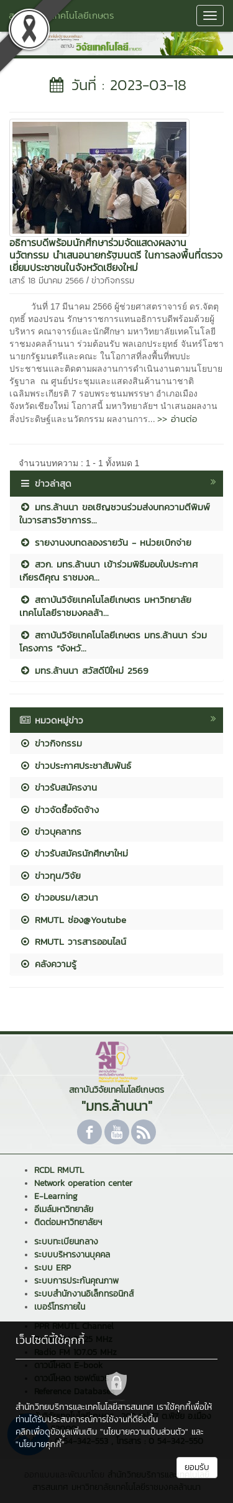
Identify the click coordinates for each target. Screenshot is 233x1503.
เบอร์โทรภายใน (59, 1306)
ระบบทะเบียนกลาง (66, 1241)
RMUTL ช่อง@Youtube (72, 919)
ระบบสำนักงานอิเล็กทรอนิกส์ (84, 1293)
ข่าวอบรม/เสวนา (58, 897)
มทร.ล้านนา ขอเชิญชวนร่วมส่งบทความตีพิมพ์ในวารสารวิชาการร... (114, 513)
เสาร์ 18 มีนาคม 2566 (46, 280)
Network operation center (83, 1183)
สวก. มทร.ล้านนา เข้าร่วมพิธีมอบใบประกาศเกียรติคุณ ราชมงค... (108, 570)
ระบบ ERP (52, 1267)
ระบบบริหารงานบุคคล (72, 1254)
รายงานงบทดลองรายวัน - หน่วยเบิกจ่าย (105, 542)
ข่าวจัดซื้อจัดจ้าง (59, 809)
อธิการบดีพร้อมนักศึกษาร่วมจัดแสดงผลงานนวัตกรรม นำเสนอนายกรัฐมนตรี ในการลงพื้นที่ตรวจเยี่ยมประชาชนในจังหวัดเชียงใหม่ (115, 255)
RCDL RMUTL (59, 1170)
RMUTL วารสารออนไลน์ (72, 941)
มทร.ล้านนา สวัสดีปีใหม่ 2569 (83, 670)
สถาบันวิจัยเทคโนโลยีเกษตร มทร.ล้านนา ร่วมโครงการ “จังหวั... (113, 641)
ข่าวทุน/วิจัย (50, 875)
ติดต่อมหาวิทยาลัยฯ (68, 1222)
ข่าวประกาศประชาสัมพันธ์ (75, 765)
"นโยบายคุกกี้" (40, 1444)
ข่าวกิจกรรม (112, 280)
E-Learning (56, 1196)
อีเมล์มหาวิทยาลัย (63, 1209)
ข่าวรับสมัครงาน (58, 787)
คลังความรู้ (47, 964)
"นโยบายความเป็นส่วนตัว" (144, 1431)
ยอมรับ (197, 1467)
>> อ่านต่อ (177, 418)
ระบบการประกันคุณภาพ (76, 1280)
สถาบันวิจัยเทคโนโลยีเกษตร (61, 15)
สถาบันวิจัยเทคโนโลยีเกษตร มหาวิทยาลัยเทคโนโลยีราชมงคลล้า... (105, 606)
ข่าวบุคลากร (50, 831)
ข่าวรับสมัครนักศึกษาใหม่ (73, 853)
